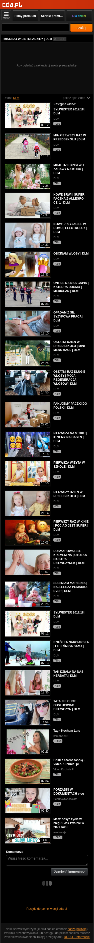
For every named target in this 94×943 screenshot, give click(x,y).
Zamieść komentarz (69, 872)
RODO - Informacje (77, 937)
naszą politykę (77, 929)
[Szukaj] (35, 27)
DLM (16, 98)
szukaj (81, 28)
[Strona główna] (12, 5)
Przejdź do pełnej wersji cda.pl (47, 909)
